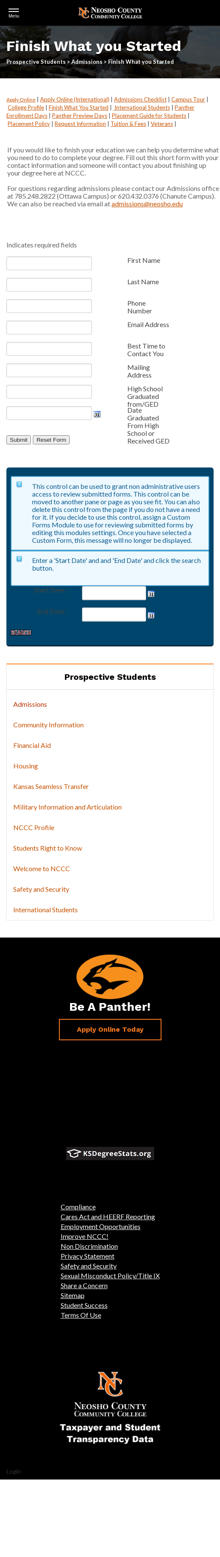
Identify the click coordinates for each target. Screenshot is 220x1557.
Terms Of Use (81, 1315)
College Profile (26, 107)
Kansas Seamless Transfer (51, 786)
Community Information (48, 724)
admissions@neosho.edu (147, 203)
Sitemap (73, 1295)
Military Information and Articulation (67, 807)
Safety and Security (41, 889)
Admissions (30, 704)
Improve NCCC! (85, 1236)
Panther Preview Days (79, 115)
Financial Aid (32, 745)
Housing (25, 766)
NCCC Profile (33, 827)
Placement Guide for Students (149, 115)
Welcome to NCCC (41, 868)
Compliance (78, 1207)
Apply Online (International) (74, 99)
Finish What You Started (79, 107)
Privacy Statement (87, 1256)
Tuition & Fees (128, 123)
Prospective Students (110, 677)
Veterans (162, 123)
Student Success (84, 1305)
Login (13, 1471)
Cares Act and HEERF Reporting (108, 1216)
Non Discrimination (89, 1246)
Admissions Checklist (140, 99)
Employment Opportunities (101, 1226)
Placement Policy (29, 123)
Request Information (80, 123)
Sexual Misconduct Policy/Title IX (110, 1275)
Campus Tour (188, 99)
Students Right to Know (47, 848)
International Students (141, 107)
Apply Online (20, 99)
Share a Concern (84, 1285)
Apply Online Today (110, 1029)
